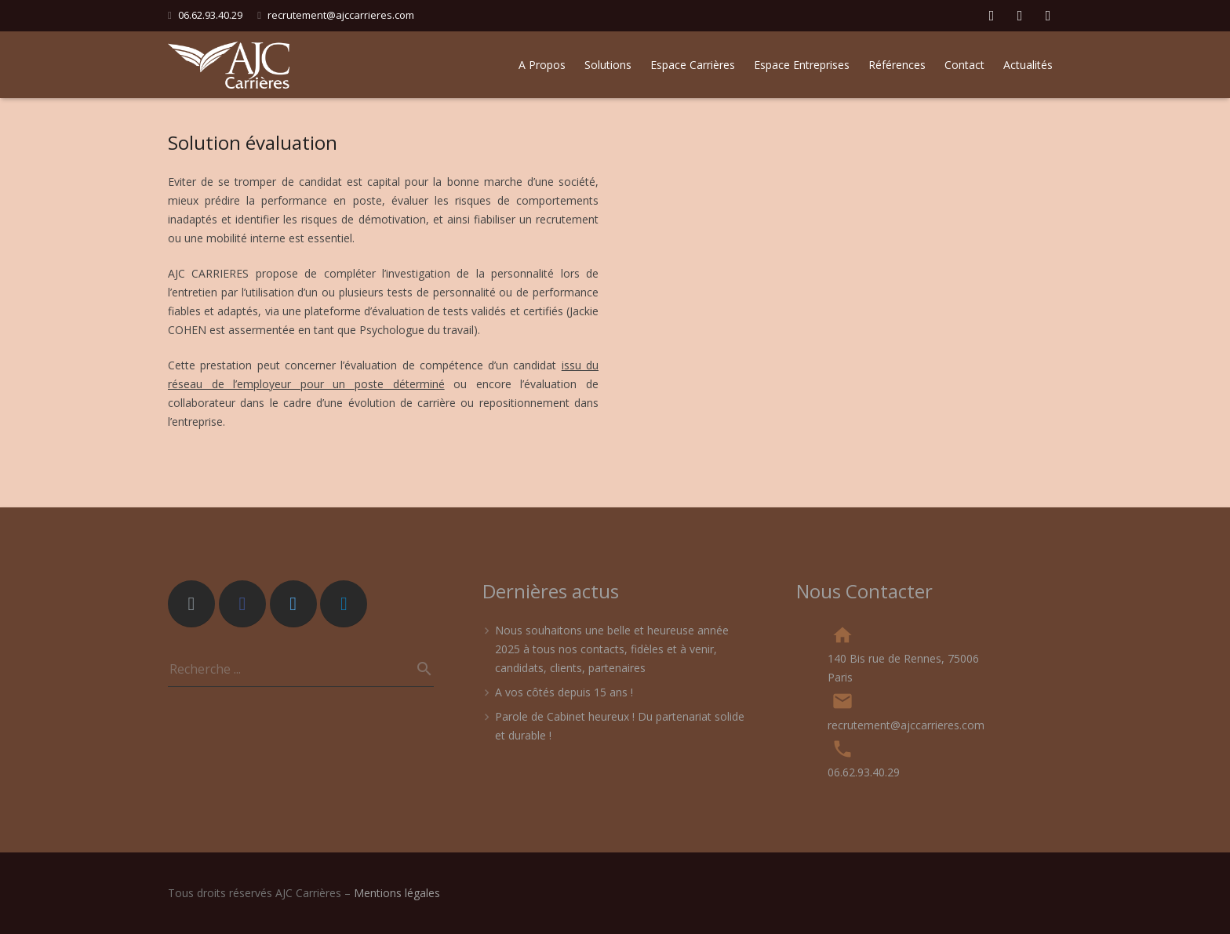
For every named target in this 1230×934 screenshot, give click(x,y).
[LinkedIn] (343, 603)
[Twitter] (293, 603)
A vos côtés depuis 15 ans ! (564, 692)
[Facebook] (242, 603)
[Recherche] (418, 669)
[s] (301, 669)
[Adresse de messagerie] (191, 603)
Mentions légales (397, 892)
